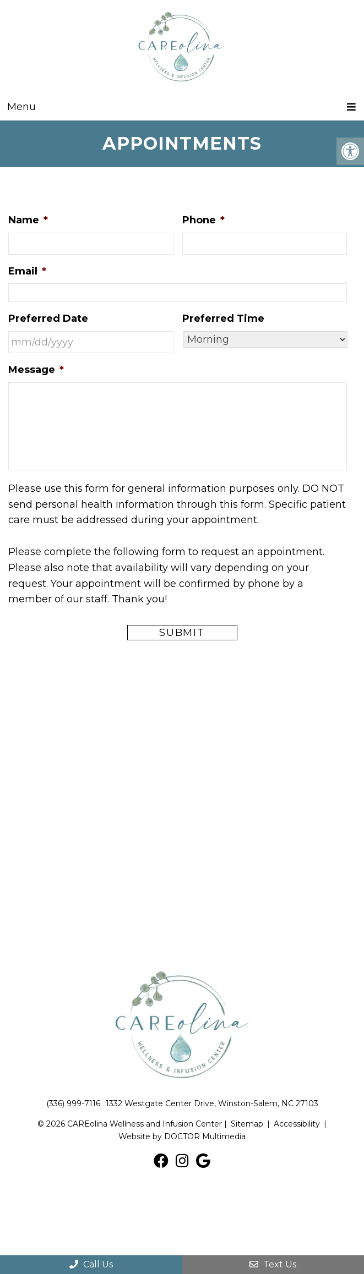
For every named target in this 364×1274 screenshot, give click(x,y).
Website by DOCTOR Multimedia (182, 1136)
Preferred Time (223, 318)
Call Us (91, 1264)
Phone (203, 220)
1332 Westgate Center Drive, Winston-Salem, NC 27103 (212, 1103)
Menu (21, 107)
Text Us (272, 1264)
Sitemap (247, 1124)
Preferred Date (48, 318)
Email (27, 271)
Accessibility (297, 1124)
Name (28, 220)
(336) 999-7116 (73, 1103)
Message (36, 370)
